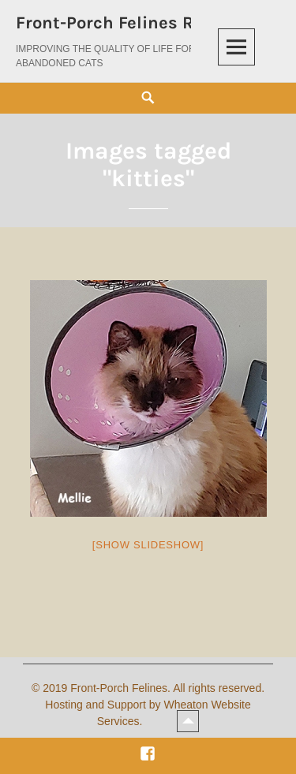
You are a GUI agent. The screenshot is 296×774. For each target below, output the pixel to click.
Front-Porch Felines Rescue (129, 23)
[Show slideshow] (148, 545)
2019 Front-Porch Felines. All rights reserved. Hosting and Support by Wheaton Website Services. (153, 704)
